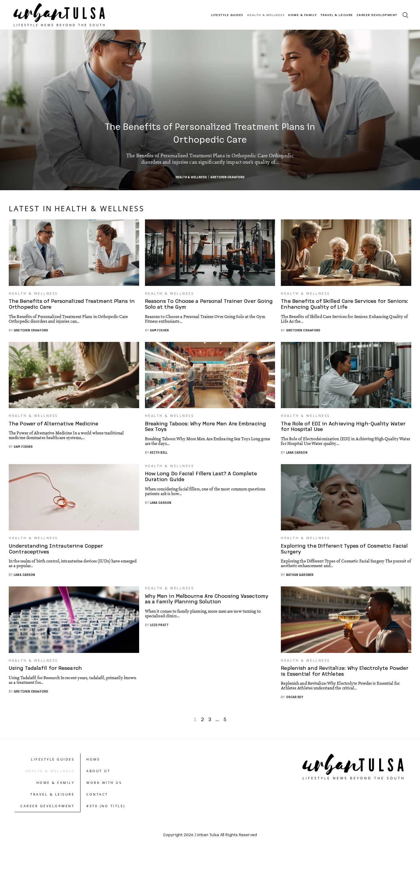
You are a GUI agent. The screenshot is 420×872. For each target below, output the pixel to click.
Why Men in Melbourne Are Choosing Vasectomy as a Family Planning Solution (208, 612)
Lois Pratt (159, 638)
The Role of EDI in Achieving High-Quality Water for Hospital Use (344, 435)
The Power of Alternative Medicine (55, 432)
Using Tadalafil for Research (46, 686)
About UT (98, 789)
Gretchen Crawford (227, 177)
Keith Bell (158, 461)
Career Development (377, 15)
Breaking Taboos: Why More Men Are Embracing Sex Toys (206, 435)
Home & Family (302, 15)
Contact (97, 812)
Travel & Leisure (337, 15)
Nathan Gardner (300, 588)
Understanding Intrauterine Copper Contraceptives (57, 562)
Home (93, 777)
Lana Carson (296, 461)
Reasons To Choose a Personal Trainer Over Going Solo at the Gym (201, 308)
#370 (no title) (105, 824)
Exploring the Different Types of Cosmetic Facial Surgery (346, 562)
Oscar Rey (295, 715)
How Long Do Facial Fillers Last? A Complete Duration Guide (202, 485)
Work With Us (104, 800)
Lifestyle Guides (227, 15)
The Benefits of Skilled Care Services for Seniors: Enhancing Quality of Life (335, 308)
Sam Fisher (159, 334)
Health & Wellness (266, 15)
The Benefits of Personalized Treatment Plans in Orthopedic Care (209, 131)
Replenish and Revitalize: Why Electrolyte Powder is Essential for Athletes (336, 689)
